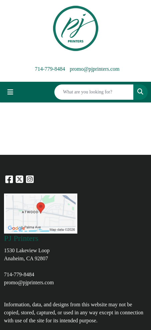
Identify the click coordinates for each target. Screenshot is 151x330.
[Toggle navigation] (10, 92)
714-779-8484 (50, 69)
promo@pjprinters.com (94, 69)
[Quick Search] (94, 92)
